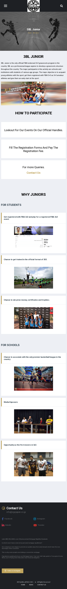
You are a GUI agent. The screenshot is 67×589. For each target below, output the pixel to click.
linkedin (6, 525)
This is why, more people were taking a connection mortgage (21, 552)
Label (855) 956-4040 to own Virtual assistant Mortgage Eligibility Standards (25, 539)
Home (23, 585)
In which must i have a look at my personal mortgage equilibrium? (22, 543)
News (31, 585)
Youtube (39, 525)
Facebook (7, 518)
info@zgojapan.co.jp (16, 512)
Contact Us (33, 172)
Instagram (39, 518)
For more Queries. (33, 167)
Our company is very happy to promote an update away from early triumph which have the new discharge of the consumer (31, 547)
